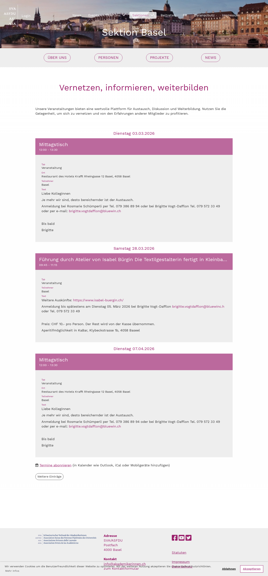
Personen (108, 57)
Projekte (159, 57)
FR (185, 15)
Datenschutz (204, 15)
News (76, 15)
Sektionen (143, 15)
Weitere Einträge (49, 476)
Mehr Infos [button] (12, 570)
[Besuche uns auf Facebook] (175, 538)
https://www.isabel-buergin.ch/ (98, 300)
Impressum (231, 15)
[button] (134, 190)
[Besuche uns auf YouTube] (182, 538)
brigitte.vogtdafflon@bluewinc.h (198, 306)
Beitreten (168, 15)
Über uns (115, 15)
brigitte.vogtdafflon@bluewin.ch (95, 211)
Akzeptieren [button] (252, 569)
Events (93, 15)
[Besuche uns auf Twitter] (189, 538)
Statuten (254, 15)
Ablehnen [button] (229, 569)
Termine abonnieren (55, 465)
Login (26, 16)
